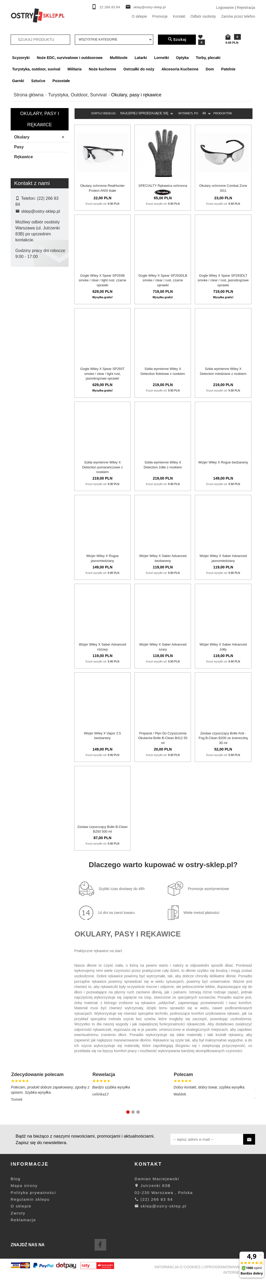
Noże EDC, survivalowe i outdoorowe (70, 58)
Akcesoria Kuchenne (180, 69)
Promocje (160, 16)
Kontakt (179, 16)
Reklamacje (23, 1220)
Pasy (19, 147)
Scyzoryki (21, 58)
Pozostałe (61, 81)
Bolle (23, 281)
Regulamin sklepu (30, 1199)
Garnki (18, 81)
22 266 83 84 (109, 7)
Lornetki (161, 58)
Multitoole (119, 58)
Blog (16, 1179)
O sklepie (139, 16)
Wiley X (25, 314)
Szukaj (177, 39)
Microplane (28, 297)
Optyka (182, 58)
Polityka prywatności (33, 1192)
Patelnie (228, 69)
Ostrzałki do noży (138, 69)
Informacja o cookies (178, 1267)
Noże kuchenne (102, 69)
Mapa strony (24, 1185)
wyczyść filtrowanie (39, 348)
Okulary (41, 137)
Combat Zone (30, 289)
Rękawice (23, 157)
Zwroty (18, 1213)
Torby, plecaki (208, 58)
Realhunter (28, 305)
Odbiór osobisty (203, 16)
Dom (210, 69)
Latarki (141, 58)
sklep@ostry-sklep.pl (149, 7)
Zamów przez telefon (238, 16)
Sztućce (38, 81)
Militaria (75, 69)
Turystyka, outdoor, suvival (36, 69)
